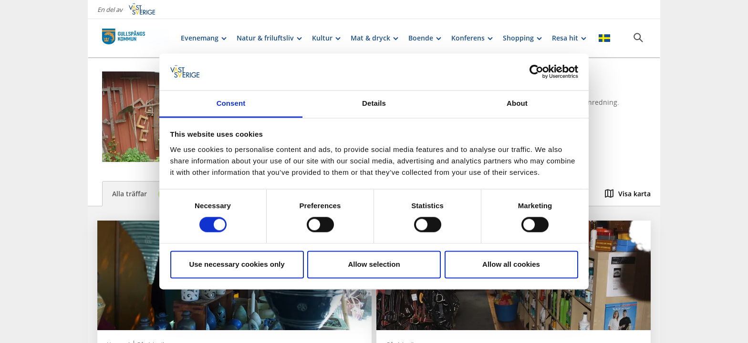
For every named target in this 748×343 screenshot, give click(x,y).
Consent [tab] (231, 103)
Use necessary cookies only (236, 264)
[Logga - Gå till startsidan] (135, 38)
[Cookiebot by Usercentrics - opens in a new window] (536, 72)
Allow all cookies (511, 264)
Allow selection (374, 264)
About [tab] (517, 103)
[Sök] (638, 37)
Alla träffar (141, 194)
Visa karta (628, 193)
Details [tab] (374, 103)
